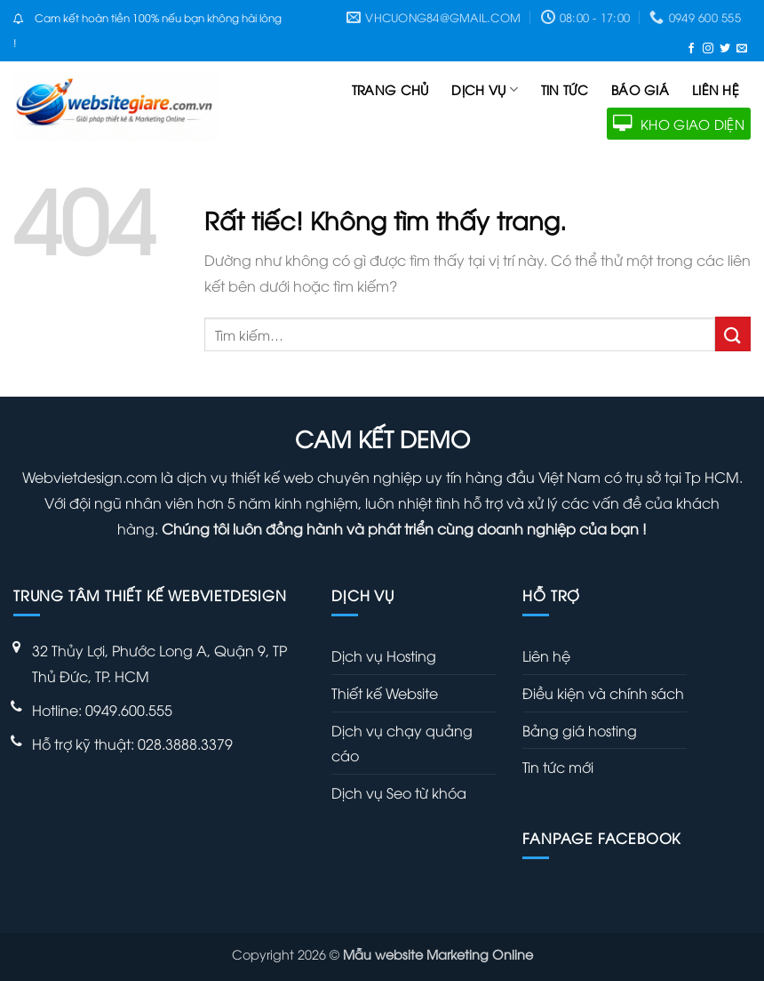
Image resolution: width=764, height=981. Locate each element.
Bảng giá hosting (579, 730)
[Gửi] (733, 334)
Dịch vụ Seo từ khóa (398, 792)
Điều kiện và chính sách (603, 693)
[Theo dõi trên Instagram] (708, 47)
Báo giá (640, 89)
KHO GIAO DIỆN (678, 124)
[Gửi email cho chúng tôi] (741, 47)
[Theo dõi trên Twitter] (725, 47)
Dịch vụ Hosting (383, 655)
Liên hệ (715, 89)
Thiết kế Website (384, 693)
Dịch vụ (484, 90)
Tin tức (564, 89)
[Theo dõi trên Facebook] (691, 47)
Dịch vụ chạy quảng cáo (402, 743)
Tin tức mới (557, 766)
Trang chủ (390, 89)
